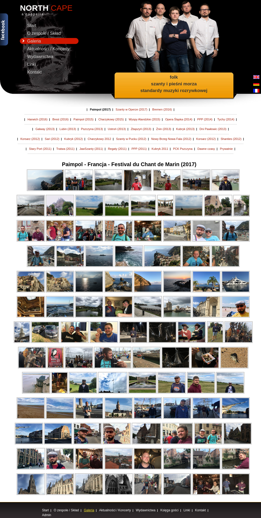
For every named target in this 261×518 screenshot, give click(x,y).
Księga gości (169, 510)
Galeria (30, 41)
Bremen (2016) (162, 109)
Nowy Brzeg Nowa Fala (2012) (171, 138)
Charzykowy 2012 (99, 138)
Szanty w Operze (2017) (131, 109)
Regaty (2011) (117, 148)
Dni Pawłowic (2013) (212, 129)
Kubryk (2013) (185, 129)
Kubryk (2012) (73, 138)
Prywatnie (226, 148)
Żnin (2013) (163, 129)
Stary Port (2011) (40, 148)
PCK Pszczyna (182, 148)
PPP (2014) (205, 119)
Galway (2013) (45, 129)
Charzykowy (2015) (111, 119)
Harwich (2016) (38, 119)
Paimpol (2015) (84, 119)
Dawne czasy (206, 148)
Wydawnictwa (40, 56)
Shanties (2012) (231, 138)
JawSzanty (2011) (91, 148)
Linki (31, 64)
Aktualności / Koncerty (48, 49)
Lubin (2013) (67, 129)
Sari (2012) (52, 138)
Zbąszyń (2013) (141, 129)
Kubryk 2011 (160, 148)
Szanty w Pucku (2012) (131, 138)
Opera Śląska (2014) (178, 119)
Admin (46, 515)
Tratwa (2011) (65, 148)
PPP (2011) (139, 148)
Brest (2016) (60, 119)
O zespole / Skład (43, 33)
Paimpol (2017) (100, 109)
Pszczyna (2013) (92, 129)
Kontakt (34, 72)
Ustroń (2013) (117, 129)
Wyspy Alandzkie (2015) (144, 119)
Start (31, 25)
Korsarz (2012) (30, 138)
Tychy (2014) (225, 119)
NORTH (49, 10)
